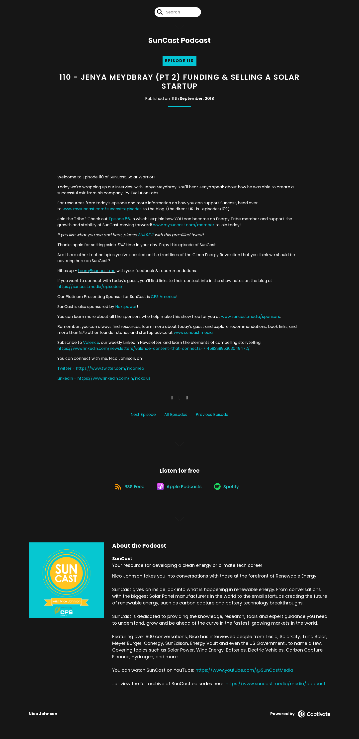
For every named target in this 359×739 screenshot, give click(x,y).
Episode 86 (119, 219)
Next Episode (143, 415)
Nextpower (126, 307)
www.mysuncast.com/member (183, 225)
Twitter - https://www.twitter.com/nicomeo (100, 369)
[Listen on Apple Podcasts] (179, 488)
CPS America (163, 297)
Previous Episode (212, 415)
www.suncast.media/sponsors (250, 317)
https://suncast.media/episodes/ (90, 287)
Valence (91, 343)
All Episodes (175, 415)
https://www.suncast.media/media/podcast (275, 685)
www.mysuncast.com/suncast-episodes (102, 209)
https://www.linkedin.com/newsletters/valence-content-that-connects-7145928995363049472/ (153, 349)
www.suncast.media (193, 333)
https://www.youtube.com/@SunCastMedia (244, 672)
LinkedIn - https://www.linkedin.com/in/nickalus (104, 379)
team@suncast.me (96, 271)
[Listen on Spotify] (228, 488)
